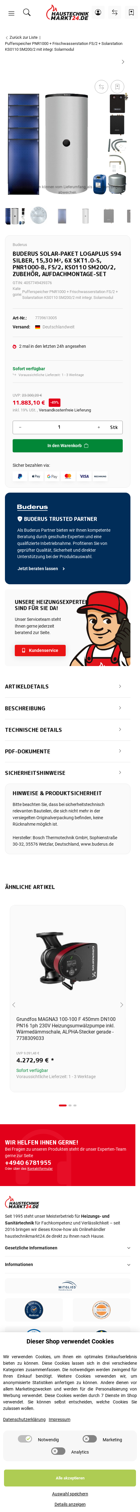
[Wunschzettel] (131, 12)
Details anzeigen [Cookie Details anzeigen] (70, 1504)
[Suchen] (26, 12)
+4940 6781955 (28, 1163)
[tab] (63, 1105)
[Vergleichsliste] (114, 12)
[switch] (25, 1439)
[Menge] (59, 427)
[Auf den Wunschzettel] (117, 86)
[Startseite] (67, 12)
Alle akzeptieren (70, 1478)
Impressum (59, 1419)
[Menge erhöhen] (99, 427)
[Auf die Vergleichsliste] (101, 86)
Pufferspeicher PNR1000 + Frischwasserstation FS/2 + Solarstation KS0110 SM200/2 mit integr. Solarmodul (70, 294)
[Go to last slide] (13, 1005)
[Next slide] (121, 1005)
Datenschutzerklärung (24, 1419)
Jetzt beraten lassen (42, 568)
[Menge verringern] (20, 427)
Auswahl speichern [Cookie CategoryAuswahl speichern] (70, 1494)
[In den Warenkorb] (10, 71)
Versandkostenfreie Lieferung (65, 410)
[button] (11, 13)
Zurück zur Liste (21, 37)
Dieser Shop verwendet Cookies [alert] (70, 1341)
